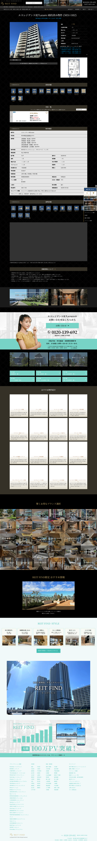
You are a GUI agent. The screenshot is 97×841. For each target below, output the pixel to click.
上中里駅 (31, 146)
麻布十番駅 (48, 766)
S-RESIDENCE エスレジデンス (17, 800)
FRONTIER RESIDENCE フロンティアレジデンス (19, 815)
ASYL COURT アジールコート (16, 812)
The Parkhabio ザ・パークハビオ (17, 773)
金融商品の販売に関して (75, 783)
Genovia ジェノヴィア (15, 802)
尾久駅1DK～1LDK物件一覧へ (43, 379)
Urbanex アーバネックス (15, 779)
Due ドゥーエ (13, 793)
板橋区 (32, 785)
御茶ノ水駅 (56, 787)
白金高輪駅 (48, 775)
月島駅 (47, 789)
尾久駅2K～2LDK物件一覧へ (70, 373)
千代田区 (39, 771)
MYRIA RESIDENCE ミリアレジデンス (18, 796)
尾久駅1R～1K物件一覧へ (42, 373)
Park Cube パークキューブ (16, 777)
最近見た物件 (87, 194)
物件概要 (77, 9)
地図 (84, 9)
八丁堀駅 (48, 787)
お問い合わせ (61, 325)
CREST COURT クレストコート (17, 806)
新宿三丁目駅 (57, 775)
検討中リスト (72, 779)
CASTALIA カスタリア (15, 783)
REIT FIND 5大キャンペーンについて (77, 766)
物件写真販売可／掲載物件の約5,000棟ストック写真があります (34, 63)
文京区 (32, 775)
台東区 (38, 775)
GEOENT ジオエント (14, 827)
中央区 (38, 766)
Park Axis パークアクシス (16, 766)
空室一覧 (90, 9)
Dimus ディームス (14, 787)
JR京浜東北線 (24, 144)
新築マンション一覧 (73, 775)
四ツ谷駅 (56, 779)
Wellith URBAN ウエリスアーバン (17, 819)
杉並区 (38, 783)
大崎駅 (55, 783)
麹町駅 (55, 781)
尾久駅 (28, 138)
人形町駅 (48, 781)
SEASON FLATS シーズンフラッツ (18, 791)
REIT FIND (6, 6)
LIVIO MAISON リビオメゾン (16, 823)
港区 (32, 766)
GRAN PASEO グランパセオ (16, 798)
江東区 (38, 768)
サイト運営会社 (74, 347)
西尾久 (29, 135)
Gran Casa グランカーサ (15, 808)
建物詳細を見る (16, 84)
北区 (32, 781)
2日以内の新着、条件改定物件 (76, 777)
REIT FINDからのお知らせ (75, 785)
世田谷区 (39, 777)
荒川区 (26, 135)
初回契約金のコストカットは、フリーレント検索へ (47, 755)
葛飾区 (38, 787)
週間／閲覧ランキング (74, 768)
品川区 (32, 773)
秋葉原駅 (56, 789)
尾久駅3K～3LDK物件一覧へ (69, 379)
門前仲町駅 (56, 771)
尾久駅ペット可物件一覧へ (16, 379)
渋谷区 (32, 768)
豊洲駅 (55, 773)
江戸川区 (33, 789)
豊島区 (38, 779)
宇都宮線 (23, 140)
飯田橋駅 (56, 777)
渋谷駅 (55, 766)
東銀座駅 (48, 785)
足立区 (32, 787)
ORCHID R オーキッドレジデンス (17, 785)
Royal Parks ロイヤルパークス (17, 804)
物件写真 (70, 9)
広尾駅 (47, 773)
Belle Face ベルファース (15, 825)
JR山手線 (23, 142)
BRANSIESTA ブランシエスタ (17, 810)
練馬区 (38, 785)
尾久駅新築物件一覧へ (15, 373)
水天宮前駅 (48, 783)
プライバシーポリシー (74, 781)
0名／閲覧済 (49, 9)
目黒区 (38, 773)
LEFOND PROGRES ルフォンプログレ (18, 781)
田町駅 (47, 777)
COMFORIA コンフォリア (15, 771)
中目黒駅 (56, 785)
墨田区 (32, 777)
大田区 (32, 779)
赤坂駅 (47, 771)
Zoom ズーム (13, 821)
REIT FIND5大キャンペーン (48, 651)
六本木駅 (48, 768)
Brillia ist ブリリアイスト (15, 789)
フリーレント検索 (73, 771)
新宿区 (32, 771)
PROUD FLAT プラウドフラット (17, 775)
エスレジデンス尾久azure (27, 6)
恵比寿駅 (56, 768)
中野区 (32, 783)
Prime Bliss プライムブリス (16, 829)
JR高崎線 (23, 138)
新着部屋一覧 (72, 773)
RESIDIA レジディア (14, 768)
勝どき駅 (48, 779)
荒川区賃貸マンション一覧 (14, 6)
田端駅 (28, 142)
